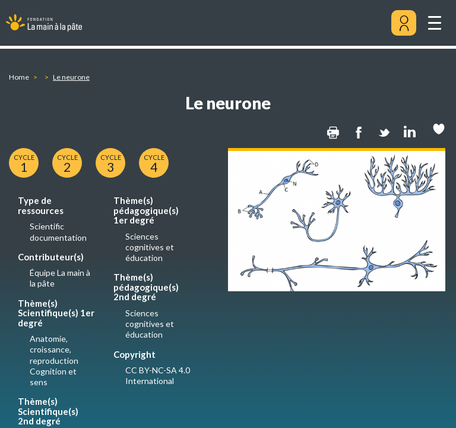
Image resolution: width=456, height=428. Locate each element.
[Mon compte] (403, 23)
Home (19, 77)
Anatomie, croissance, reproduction (54, 349)
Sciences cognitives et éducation (149, 247)
